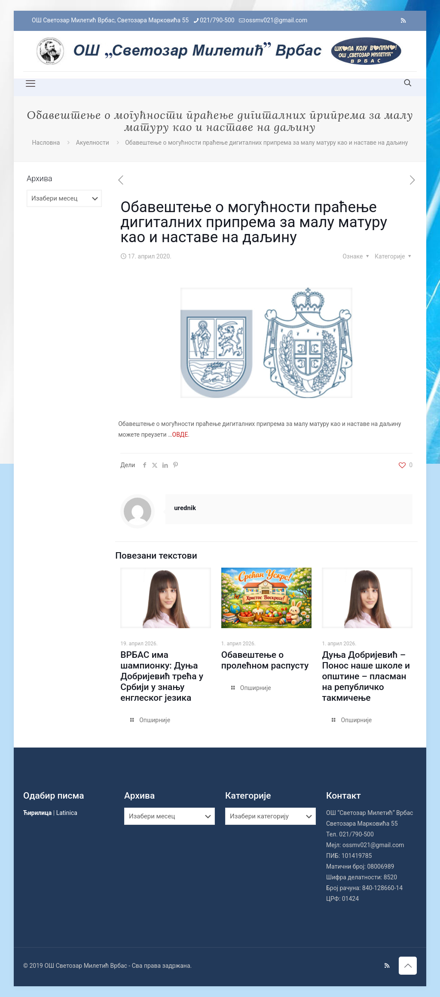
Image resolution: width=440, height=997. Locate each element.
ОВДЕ (180, 434)
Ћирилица (37, 812)
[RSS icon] (403, 20)
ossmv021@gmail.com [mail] (277, 20)
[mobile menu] (30, 83)
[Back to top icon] (408, 966)
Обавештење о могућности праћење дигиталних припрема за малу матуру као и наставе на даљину (266, 142)
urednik (185, 508)
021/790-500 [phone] (217, 20)
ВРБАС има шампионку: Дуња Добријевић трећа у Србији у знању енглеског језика (161, 676)
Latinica (66, 812)
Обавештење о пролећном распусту (265, 660)
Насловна (46, 142)
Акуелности (92, 142)
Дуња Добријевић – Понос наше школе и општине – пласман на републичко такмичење (366, 676)
